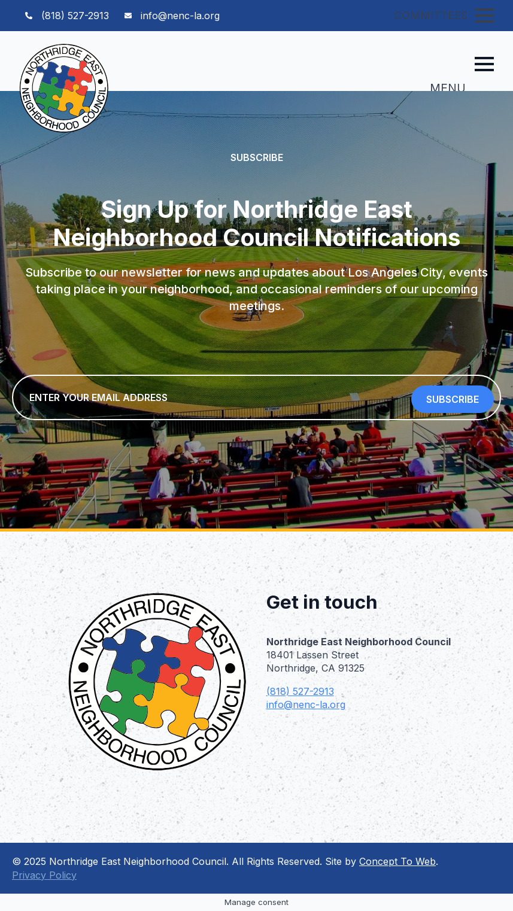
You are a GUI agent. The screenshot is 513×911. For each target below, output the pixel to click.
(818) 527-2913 (300, 691)
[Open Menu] (484, 15)
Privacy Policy (44, 875)
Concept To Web (397, 861)
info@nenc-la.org (305, 704)
